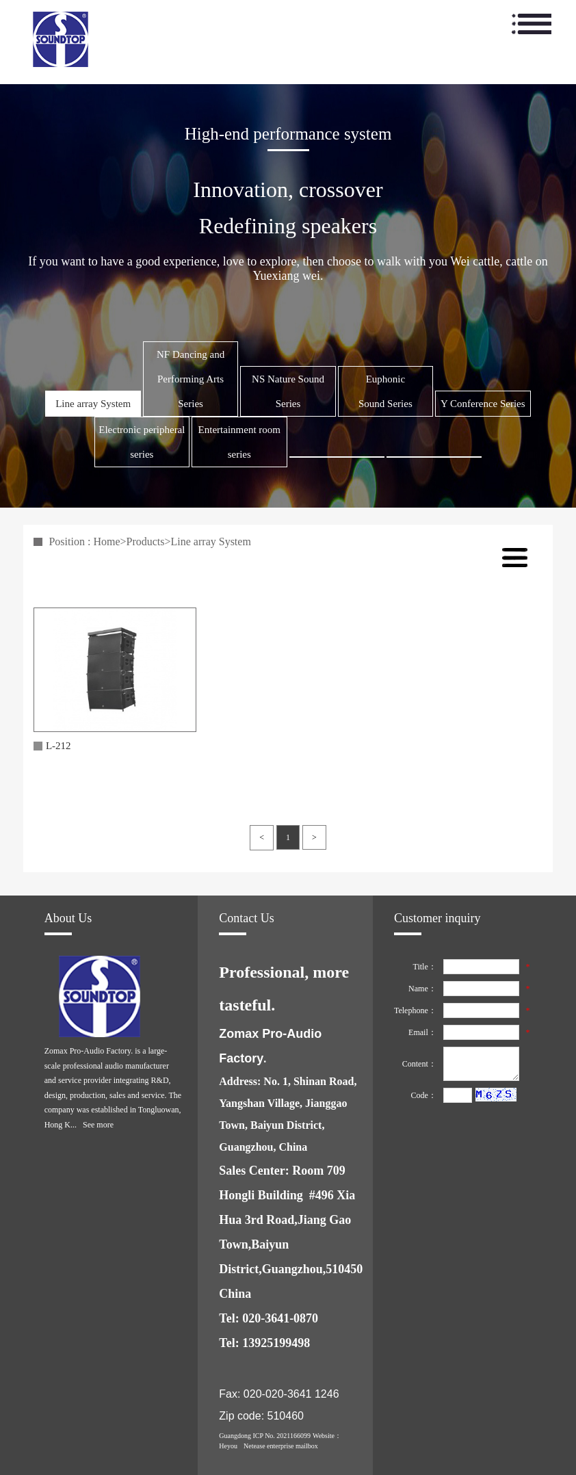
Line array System (93, 403)
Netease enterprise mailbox (281, 1446)
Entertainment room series (239, 442)
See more (98, 1125)
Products (146, 541)
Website (324, 1435)
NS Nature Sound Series (288, 391)
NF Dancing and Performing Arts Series (190, 379)
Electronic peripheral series (142, 442)
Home (106, 541)
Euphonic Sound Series (385, 391)
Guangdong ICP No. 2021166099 (265, 1435)
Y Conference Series (483, 403)
